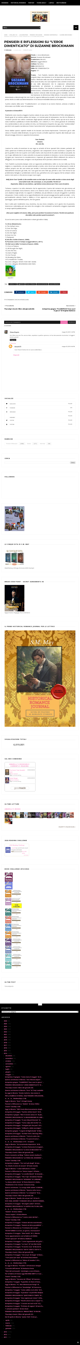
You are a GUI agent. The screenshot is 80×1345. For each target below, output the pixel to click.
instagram (38, 412)
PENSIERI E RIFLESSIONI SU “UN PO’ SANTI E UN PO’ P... (23, 1249)
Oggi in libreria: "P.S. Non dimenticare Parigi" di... (22, 1284)
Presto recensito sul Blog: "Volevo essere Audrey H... (23, 1155)
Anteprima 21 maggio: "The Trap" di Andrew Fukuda (23, 1177)
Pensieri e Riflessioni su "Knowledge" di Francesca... (23, 1287)
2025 (5, 1024)
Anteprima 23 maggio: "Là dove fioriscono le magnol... (24, 1147)
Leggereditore (23, 35)
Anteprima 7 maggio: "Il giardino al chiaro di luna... (23, 1282)
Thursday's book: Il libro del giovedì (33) (19, 1196)
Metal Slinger (13, 778)
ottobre (8, 1061)
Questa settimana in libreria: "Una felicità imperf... (23, 1080)
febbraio (8, 1326)
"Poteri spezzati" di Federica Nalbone (18, 1239)
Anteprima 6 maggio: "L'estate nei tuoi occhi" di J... (23, 1303)
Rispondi (13, 340)
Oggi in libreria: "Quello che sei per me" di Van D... (22, 1198)
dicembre (9, 1056)
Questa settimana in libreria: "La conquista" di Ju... (23, 1193)
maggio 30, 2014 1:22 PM (68, 332)
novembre (9, 1058)
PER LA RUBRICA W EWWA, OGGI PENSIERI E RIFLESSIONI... (24, 1096)
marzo (7, 1323)
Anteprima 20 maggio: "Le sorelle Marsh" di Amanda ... (24, 1174)
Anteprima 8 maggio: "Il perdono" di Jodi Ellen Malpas (24, 1293)
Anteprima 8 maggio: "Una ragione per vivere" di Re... (24, 1298)
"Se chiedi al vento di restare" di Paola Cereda (21, 1166)
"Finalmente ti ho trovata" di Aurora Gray (19, 1185)
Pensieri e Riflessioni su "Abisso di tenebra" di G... (22, 1260)
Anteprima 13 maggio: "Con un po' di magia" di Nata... (24, 1255)
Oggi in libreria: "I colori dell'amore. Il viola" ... (21, 1169)
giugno (8, 1072)
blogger (64, 322)
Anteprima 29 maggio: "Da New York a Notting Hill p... (24, 1133)
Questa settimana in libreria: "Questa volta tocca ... (23, 1190)
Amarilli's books (13, 809)
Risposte (13, 343)
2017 (5, 1045)
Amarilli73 (18, 346)
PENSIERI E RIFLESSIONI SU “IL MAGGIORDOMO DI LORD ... (24, 1117)
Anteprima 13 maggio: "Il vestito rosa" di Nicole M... (23, 1247)
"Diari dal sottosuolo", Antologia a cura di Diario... (22, 1271)
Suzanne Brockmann (66, 35)
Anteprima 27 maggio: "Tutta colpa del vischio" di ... (23, 1123)
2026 (5, 1021)
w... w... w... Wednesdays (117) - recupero (19, 1142)
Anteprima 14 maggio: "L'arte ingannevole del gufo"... (24, 1241)
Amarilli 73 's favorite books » (67, 827)
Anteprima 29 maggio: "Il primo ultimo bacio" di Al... (23, 1112)
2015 (5, 1051)
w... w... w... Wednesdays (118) (15, 1098)
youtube (38, 424)
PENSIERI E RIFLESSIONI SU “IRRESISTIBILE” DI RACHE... (23, 1311)
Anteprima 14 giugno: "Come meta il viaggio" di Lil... (23, 1077)
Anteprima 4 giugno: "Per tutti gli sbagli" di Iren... (22, 1163)
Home (5, 35)
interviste (42, 443)
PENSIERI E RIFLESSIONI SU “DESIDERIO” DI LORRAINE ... (23, 1179)
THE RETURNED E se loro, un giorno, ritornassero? (22, 1231)
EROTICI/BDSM (61, 3)
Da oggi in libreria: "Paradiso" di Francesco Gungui (23, 1266)
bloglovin (38, 404)
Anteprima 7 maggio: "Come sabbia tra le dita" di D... (24, 1290)
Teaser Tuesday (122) (12, 1276)
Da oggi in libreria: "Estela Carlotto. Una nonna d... (23, 1093)
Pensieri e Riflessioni (36, 35)
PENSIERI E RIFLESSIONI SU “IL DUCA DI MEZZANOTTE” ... (24, 1150)
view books (26, 855)
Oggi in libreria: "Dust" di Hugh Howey (18, 1101)
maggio (8, 1074)
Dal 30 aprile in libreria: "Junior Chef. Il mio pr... (21, 1317)
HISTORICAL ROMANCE (18, 3)
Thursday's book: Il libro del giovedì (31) (19, 1314)
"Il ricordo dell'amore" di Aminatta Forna (19, 1268)
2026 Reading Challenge (16, 845)
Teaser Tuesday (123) (12, 1220)
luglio (7, 1069)
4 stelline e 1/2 (13, 35)
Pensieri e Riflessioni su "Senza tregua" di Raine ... (23, 1171)
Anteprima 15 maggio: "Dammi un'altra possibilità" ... (24, 1225)
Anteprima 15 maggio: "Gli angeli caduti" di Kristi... (23, 1204)
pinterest (38, 416)
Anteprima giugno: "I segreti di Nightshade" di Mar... (24, 1131)
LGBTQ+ (51, 3)
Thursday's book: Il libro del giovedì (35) (19, 1088)
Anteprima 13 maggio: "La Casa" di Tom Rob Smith (23, 1244)
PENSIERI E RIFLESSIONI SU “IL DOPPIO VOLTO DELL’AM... (24, 1206)
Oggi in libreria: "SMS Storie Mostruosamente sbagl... (24, 1109)
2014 (5, 1053)
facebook (72, 322)
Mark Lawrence (14, 773)
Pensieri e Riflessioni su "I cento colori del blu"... (22, 1217)
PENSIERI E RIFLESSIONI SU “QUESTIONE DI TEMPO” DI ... (24, 1295)
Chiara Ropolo (14, 332)
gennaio (8, 1328)
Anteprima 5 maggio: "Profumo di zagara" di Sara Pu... (24, 1306)
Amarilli (13, 848)
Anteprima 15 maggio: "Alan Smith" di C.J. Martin (22, 1233)
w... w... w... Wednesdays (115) (15, 1263)
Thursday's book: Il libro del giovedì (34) (19, 1152)
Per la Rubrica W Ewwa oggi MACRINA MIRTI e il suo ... (24, 1274)
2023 (5, 1029)
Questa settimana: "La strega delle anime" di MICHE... (24, 1187)
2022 (5, 1032)
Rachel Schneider (15, 780)
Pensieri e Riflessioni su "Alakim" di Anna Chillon (22, 1104)
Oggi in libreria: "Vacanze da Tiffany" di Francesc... (23, 1279)
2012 (5, 1334)
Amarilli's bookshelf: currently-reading (19, 765)
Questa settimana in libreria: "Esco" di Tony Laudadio (24, 1090)
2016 (5, 1048)
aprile (7, 1320)
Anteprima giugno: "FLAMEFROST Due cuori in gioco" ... (24, 1082)
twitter (38, 420)
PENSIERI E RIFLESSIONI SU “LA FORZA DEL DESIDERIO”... (24, 1158)
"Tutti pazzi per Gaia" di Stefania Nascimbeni (21, 1257)
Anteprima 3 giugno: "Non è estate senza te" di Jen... (24, 1115)
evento (29, 443)
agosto (8, 1066)
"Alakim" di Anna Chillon (13, 1212)
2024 (5, 1026)
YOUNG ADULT (41, 3)
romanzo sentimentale (51, 35)
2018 (5, 1042)
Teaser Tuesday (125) (12, 1106)
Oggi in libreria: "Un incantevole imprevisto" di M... (23, 1144)
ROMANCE (5, 3)
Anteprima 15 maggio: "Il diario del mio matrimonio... (24, 1222)
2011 (5, 1337)
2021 (5, 1034)
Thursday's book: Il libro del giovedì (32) (19, 1252)
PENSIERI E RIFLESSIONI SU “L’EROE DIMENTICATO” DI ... (24, 1085)
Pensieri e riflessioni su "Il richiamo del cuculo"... (22, 1228)
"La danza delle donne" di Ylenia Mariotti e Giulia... (23, 1182)
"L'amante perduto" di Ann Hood (16, 1309)
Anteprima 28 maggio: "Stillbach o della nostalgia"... (23, 1128)
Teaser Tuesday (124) (12, 1160)
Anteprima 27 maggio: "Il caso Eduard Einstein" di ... (23, 1120)
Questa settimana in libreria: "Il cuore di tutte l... (22, 1139)
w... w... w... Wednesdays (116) (15, 1209)
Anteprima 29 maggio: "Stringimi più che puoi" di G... (23, 1125)
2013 (5, 1332)
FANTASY (31, 3)
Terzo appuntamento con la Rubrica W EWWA (21, 1236)
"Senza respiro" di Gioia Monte (16, 1214)
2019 (5, 1040)
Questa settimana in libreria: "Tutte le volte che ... (23, 1136)
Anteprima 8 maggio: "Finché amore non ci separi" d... (24, 1301)
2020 (5, 1037)
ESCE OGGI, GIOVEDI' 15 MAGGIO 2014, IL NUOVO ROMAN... (25, 1201)
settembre (9, 1064)
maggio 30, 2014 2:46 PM (68, 346)
